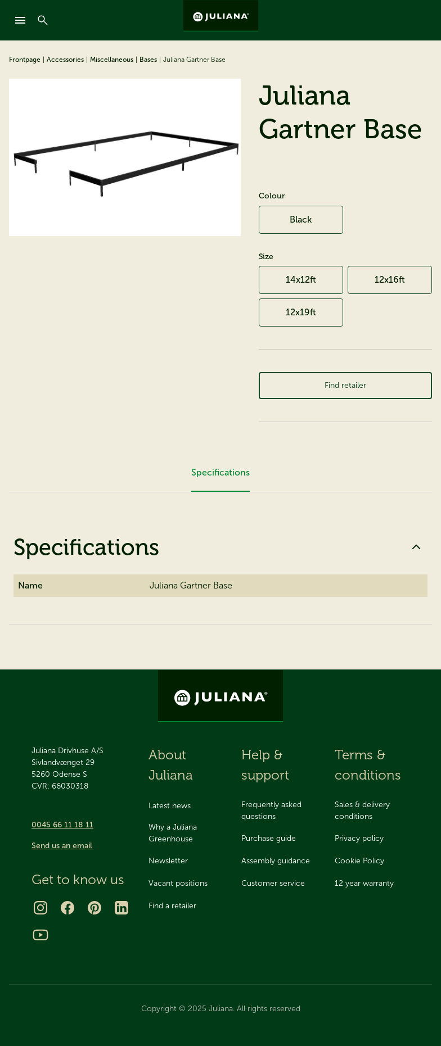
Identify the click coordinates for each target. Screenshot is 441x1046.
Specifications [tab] (220, 481)
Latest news (169, 805)
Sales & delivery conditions (362, 810)
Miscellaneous (111, 60)
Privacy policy (359, 838)
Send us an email (62, 845)
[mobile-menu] (20, 20)
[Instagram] (41, 908)
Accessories (65, 60)
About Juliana (170, 764)
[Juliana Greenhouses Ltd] (220, 15)
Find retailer (345, 389)
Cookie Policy (359, 861)
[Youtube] (41, 935)
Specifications (221, 555)
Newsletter (168, 861)
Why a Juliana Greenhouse (172, 833)
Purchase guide (268, 838)
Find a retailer (172, 906)
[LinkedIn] (121, 908)
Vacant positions (178, 883)
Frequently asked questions (271, 810)
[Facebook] (67, 908)
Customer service (273, 883)
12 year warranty (364, 883)
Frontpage (24, 60)
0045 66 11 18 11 (62, 825)
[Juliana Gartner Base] (125, 157)
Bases (148, 60)
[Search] (43, 20)
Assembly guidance (275, 861)
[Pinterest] (95, 908)
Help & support (265, 764)
